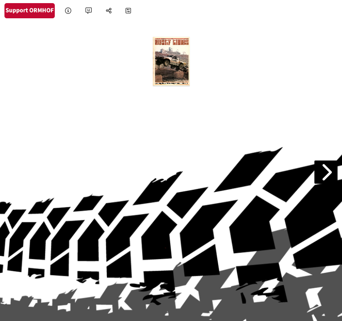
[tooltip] (68, 10)
